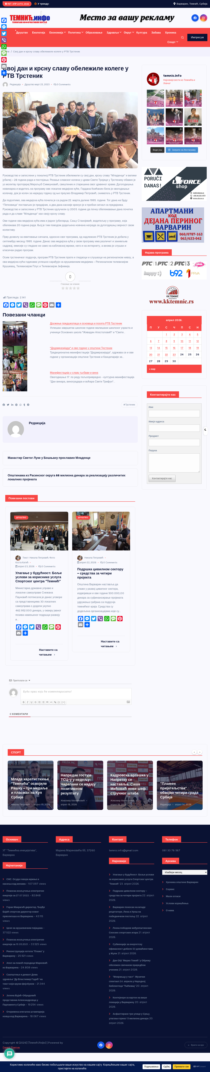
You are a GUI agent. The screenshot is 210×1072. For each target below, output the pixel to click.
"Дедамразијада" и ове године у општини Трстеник (81, 352)
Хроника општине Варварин (184, 887)
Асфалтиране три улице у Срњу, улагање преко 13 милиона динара (131, 1038)
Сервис (171, 894)
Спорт (172, 46)
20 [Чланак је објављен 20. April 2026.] (151, 358)
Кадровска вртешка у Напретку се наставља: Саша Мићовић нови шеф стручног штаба (179, 789)
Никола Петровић (90, 563)
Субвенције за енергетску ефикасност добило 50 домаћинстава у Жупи (128, 959)
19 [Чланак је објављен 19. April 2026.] (197, 352)
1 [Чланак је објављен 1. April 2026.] (166, 338)
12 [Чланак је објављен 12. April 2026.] (197, 345)
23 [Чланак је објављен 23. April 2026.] (174, 358)
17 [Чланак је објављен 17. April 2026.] (182, 352)
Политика (74, 36)
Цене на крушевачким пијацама (27, 937)
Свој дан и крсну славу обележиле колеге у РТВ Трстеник (46, 55)
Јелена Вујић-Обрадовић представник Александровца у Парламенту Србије (23, 1019)
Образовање (94, 36)
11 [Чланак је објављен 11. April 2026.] (190, 345)
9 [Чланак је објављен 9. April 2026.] (174, 345)
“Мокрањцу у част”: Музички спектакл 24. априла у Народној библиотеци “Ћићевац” (130, 1000)
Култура (141, 36)
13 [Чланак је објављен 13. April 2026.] (150, 352)
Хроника (170, 36)
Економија (56, 36)
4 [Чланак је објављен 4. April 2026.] (190, 338)
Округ (127, 36)
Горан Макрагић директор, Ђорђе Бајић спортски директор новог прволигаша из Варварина (24, 922)
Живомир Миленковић (122, 806)
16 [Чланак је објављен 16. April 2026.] (174, 352)
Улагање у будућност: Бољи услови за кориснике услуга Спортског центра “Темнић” (129, 885)
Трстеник (130, 409)
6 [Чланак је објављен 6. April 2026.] (151, 345)
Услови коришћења (178, 908)
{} (65, 707)
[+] (69, 707)
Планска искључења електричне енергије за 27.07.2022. (18, 905)
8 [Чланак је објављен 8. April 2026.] (166, 345)
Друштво (22, 36)
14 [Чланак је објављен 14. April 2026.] (158, 352)
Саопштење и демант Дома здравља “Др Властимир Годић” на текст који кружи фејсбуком (24, 998)
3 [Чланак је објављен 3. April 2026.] (182, 338)
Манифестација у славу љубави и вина (74, 377)
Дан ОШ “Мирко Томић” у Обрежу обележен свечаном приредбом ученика (127, 980)
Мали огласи (174, 901)
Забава (156, 36)
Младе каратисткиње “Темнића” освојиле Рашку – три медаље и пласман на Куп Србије (80, 789)
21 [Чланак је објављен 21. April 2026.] (158, 358)
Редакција (12, 88)
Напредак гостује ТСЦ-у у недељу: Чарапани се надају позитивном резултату (127, 789)
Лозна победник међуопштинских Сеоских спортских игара (28, 796)
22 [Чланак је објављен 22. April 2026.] (166, 358)
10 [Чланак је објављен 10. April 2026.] (181, 345)
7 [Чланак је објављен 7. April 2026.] (159, 345)
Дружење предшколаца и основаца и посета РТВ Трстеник (86, 327)
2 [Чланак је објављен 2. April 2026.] (174, 338)
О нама (170, 915)
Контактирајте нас (163, 490)
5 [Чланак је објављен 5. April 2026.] (198, 338)
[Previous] (194, 757)
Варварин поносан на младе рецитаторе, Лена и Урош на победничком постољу (129, 922)
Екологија (38, 36)
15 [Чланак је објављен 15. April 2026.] (166, 352)
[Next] (199, 757)
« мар (153, 373)
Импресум (197, 41)
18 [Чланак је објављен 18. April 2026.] (189, 352)
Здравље (113, 36)
